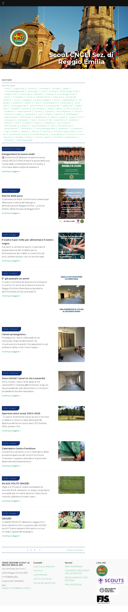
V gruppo (49, 111)
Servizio (29, 97)
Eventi (5, 149)
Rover (7, 97)
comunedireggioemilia (14, 91)
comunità (57, 137)
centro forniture (36, 106)
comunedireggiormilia (45, 128)
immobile (8, 140)
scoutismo (27, 123)
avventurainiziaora (39, 126)
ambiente (73, 120)
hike (68, 108)
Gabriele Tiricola (43, 97)
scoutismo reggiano (42, 100)
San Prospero (38, 108)
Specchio (59, 114)
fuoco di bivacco (64, 111)
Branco (60, 108)
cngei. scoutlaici (11, 131)
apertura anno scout (18, 134)
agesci (47, 137)
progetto (20, 137)
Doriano (38, 111)
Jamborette (30, 114)
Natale (50, 108)
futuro (29, 137)
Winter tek (57, 97)
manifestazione (40, 117)
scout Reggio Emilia (66, 94)
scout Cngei (25, 94)
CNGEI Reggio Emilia (69, 91)
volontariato (23, 120)
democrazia (26, 117)
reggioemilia (19, 88)
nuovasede (44, 88)
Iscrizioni (38, 570)
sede (52, 126)
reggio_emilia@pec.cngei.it (16, 588)
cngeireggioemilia (24, 140)
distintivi (24, 131)
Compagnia (18, 97)
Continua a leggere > (11, 171)
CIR (40, 114)
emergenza (9, 120)
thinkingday (71, 114)
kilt (50, 120)
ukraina (53, 117)
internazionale (10, 126)
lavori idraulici (57, 134)
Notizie (10, 149)
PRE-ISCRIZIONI (73, 584)
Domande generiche (44, 583)
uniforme (35, 131)
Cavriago (50, 94)
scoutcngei (33, 91)
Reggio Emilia (10, 94)
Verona (76, 108)
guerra (62, 117)
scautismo (24, 126)
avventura (32, 88)
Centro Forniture (42, 579)
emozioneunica (64, 126)
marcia (38, 137)
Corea (37, 103)
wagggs (26, 100)
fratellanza (49, 123)
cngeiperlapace (68, 100)
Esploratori (38, 94)
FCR (80, 117)
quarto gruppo (10, 117)
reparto (28, 103)
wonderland (76, 128)
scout (43, 91)
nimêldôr (15, 108)
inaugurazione (71, 137)
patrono (38, 123)
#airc (33, 120)
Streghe (48, 114)
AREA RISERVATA (73, 566)
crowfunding (65, 103)
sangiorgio (63, 128)
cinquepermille (53, 106)
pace (56, 100)
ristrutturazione (10, 128)
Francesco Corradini (13, 114)
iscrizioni (25, 108)
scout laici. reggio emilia (63, 131)
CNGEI (7, 88)
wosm (17, 100)
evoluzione (70, 134)
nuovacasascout (50, 103)
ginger (66, 88)
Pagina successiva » (75, 550)
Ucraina (72, 117)
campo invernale (24, 111)
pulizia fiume (60, 120)
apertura (8, 123)
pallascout (67, 106)
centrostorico (26, 128)
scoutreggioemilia (19, 106)
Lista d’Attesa (40, 575)
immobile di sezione (39, 134)
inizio (17, 123)
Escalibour (9, 111)
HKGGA (77, 111)
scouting (52, 91)
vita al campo (63, 123)
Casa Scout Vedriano (44, 566)
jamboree (17, 103)
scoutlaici (56, 88)
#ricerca (42, 120)
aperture (46, 131)
